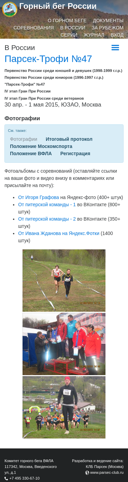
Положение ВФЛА (31, 153)
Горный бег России (58, 6)
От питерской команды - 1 (47, 204)
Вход (117, 35)
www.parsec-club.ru (107, 472)
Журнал (94, 35)
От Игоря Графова (38, 197)
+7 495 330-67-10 (24, 478)
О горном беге (67, 20)
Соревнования (34, 27)
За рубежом (108, 27)
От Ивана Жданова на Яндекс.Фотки (58, 233)
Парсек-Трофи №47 (48, 58)
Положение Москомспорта (41, 146)
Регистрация (75, 153)
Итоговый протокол (69, 139)
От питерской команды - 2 (47, 219)
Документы (108, 20)
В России (72, 27)
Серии (69, 35)
